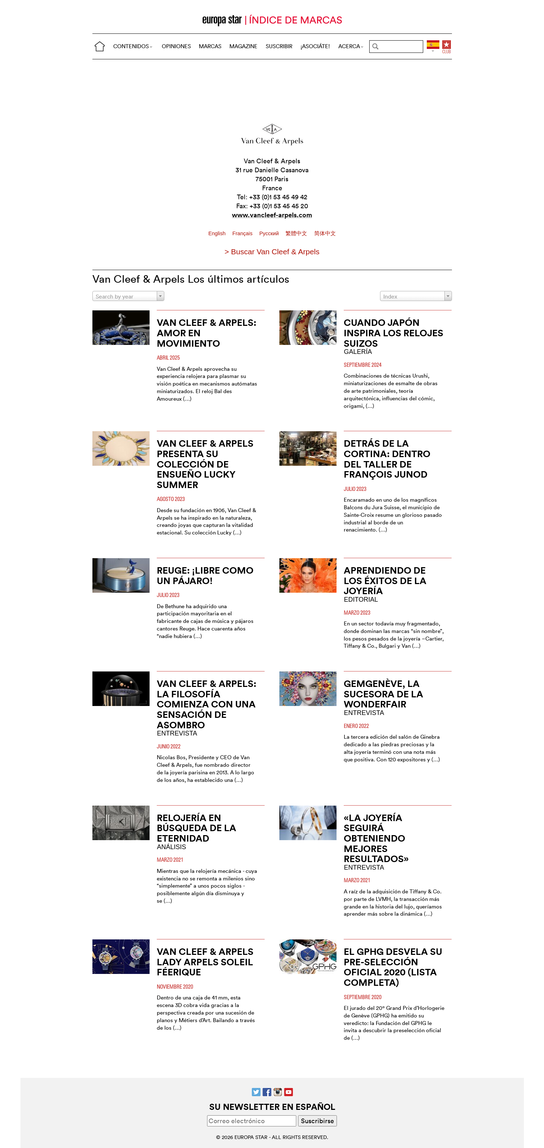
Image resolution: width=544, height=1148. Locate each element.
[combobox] (128, 296)
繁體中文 (296, 233)
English (217, 233)
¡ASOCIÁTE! (315, 46)
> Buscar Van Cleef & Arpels (272, 251)
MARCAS (210, 46)
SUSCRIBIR (279, 46)
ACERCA (351, 46)
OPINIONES (176, 46)
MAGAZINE (243, 46)
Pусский (269, 233)
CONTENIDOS (132, 46)
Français (243, 233)
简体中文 (325, 233)
